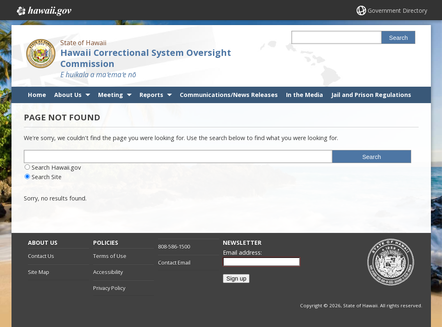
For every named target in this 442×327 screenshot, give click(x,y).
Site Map (38, 272)
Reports (151, 95)
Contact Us (41, 256)
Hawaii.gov (43, 11)
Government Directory (397, 10)
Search (398, 38)
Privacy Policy (109, 288)
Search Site (47, 177)
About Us (68, 95)
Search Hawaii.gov (56, 167)
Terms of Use (109, 256)
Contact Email (174, 262)
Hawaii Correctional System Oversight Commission (145, 58)
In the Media (304, 95)
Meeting (110, 95)
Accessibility (108, 272)
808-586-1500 (174, 246)
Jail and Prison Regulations (371, 95)
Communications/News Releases (229, 95)
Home (37, 95)
